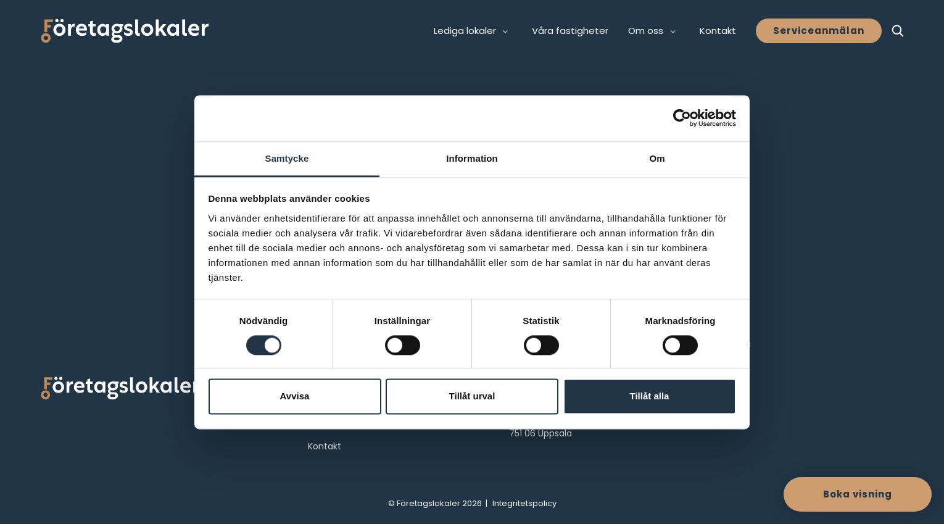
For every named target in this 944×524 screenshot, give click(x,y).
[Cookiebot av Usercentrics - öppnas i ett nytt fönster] (682, 118)
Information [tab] (472, 158)
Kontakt (718, 30)
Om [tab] (657, 158)
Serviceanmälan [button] (818, 30)
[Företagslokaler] (125, 31)
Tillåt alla (649, 396)
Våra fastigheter (570, 30)
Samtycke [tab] (287, 158)
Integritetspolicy (524, 503)
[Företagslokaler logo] (120, 390)
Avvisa (295, 396)
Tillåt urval (472, 396)
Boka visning (857, 494)
